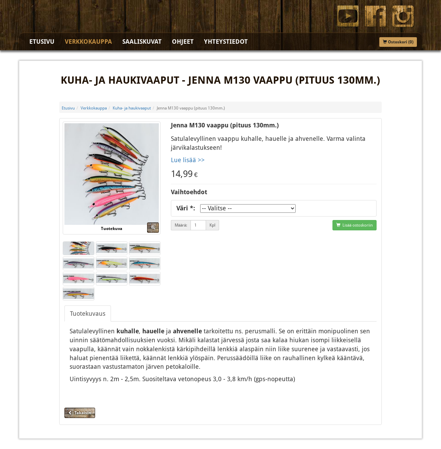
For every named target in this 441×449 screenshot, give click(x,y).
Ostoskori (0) (398, 42)
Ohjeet (183, 41)
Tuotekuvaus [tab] (87, 313)
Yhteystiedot (226, 41)
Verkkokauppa (88, 41)
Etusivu (41, 41)
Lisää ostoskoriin (354, 225)
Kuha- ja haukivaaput (132, 108)
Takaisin (79, 412)
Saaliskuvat (142, 41)
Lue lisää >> (188, 160)
